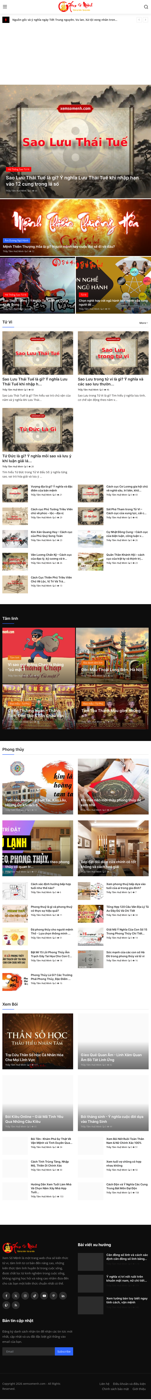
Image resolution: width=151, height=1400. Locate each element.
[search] (146, 7)
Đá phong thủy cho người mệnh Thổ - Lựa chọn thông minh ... (52, 932)
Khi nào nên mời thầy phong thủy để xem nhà (111, 803)
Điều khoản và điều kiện (129, 1384)
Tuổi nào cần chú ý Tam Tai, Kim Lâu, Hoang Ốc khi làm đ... (36, 803)
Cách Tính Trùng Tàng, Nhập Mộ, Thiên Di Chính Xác (50, 1164)
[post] (75, 141)
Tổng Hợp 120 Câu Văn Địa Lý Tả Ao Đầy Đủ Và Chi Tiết (127, 909)
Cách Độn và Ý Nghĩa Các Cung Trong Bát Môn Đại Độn (127, 1187)
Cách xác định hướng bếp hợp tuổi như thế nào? (51, 886)
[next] (145, 19)
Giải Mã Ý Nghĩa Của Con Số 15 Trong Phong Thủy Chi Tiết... (126, 932)
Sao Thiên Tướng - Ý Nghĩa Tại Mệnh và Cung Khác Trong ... (37, 302)
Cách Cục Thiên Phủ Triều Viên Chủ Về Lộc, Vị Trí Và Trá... (51, 580)
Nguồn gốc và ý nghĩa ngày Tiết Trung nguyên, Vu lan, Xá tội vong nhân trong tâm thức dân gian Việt (66, 20)
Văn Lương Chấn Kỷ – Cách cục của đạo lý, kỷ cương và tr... (51, 557)
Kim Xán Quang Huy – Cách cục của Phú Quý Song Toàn (51, 534)
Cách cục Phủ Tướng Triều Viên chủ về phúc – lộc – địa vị (52, 512)
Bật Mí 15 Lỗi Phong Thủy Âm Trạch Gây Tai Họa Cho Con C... (51, 955)
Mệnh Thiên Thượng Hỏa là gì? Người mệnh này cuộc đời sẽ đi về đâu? (62, 246)
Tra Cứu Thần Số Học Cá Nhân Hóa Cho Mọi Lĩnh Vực (34, 1058)
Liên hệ (104, 1384)
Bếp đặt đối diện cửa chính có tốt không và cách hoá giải (108, 865)
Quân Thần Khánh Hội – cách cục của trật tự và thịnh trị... (125, 557)
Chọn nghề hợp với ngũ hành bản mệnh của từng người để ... (112, 302)
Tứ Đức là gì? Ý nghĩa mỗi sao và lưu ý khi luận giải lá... (36, 459)
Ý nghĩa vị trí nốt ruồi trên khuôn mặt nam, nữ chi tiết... (126, 1279)
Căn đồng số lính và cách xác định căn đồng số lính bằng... (127, 1257)
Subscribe (64, 1352)
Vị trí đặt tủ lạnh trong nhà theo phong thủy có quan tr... (37, 865)
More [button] (142, 323)
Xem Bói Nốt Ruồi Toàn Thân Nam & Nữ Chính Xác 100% (125, 1141)
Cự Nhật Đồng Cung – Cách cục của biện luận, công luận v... (127, 534)
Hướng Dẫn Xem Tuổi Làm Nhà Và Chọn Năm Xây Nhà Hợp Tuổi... (51, 1189)
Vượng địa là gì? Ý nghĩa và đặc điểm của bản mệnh (52, 489)
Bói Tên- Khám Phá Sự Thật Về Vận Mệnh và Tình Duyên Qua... (51, 1141)
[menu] (5, 7)
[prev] (139, 19)
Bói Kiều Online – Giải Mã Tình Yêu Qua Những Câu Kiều (34, 1119)
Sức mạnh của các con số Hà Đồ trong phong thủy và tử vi (125, 955)
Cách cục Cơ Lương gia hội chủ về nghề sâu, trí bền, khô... (127, 489)
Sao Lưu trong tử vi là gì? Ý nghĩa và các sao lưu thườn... (112, 382)
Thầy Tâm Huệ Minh (16, 190)
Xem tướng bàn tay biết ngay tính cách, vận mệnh (127, 1301)
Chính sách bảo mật (115, 1390)
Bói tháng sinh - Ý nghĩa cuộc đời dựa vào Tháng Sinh (112, 1119)
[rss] (16, 1306)
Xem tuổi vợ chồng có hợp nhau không (123, 1164)
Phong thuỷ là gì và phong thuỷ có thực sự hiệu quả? (51, 909)
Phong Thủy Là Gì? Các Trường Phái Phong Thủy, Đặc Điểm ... (51, 977)
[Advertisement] (75, 52)
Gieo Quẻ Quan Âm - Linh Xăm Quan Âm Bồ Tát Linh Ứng (111, 1058)
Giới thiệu (139, 1390)
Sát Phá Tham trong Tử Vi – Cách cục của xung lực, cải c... (126, 512)
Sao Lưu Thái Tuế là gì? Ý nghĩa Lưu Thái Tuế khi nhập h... (35, 382)
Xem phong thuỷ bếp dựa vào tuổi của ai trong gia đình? (126, 886)
